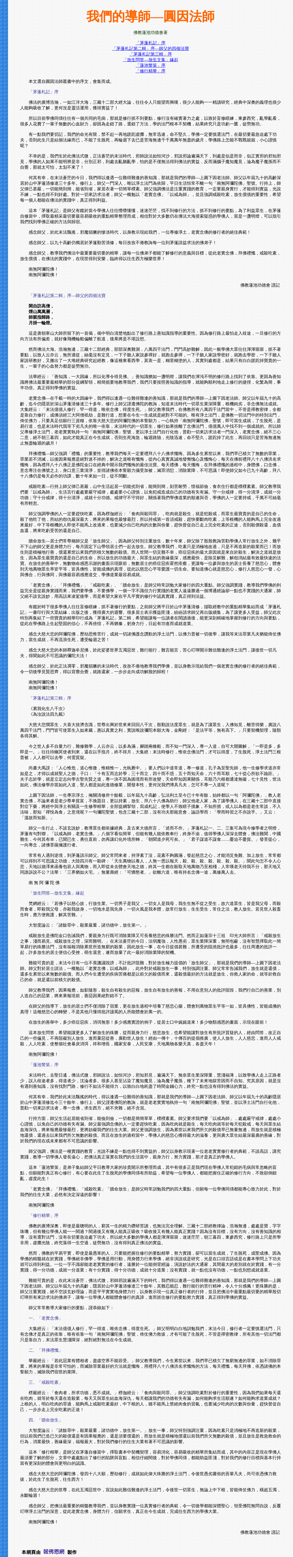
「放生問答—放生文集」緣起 (150, 59)
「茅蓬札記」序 (150, 43)
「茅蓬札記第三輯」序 (150, 54)
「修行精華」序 (150, 71)
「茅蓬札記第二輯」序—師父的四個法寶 (150, 48)
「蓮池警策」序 (150, 65)
